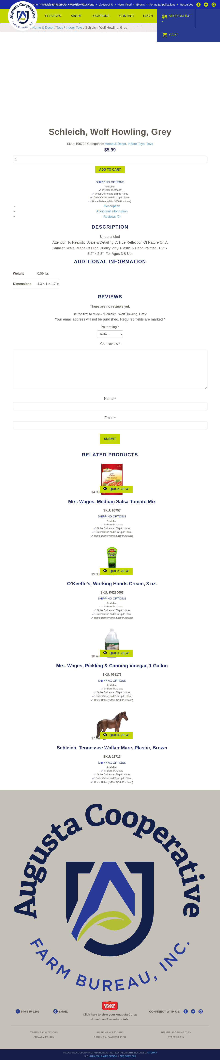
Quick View (115, 488)
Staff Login (176, 1037)
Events (140, 4)
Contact (126, 16)
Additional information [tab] (112, 211)
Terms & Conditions (44, 1032)
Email (110, 418)
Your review (110, 344)
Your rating (110, 327)
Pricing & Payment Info (110, 1037)
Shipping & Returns (110, 1032)
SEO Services (128, 1056)
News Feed (125, 4)
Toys (59, 27)
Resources (186, 4)
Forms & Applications (162, 4)
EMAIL (63, 1011)
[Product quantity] (110, 159)
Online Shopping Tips (176, 1032)
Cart (170, 35)
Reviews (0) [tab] (112, 216)
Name (110, 399)
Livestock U (106, 4)
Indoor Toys (74, 27)
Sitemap (152, 1052)
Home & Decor (43, 27)
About (76, 16)
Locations (101, 16)
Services (53, 16)
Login (148, 16)
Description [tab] (112, 206)
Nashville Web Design (103, 1056)
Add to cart (110, 169)
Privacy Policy (44, 1037)
